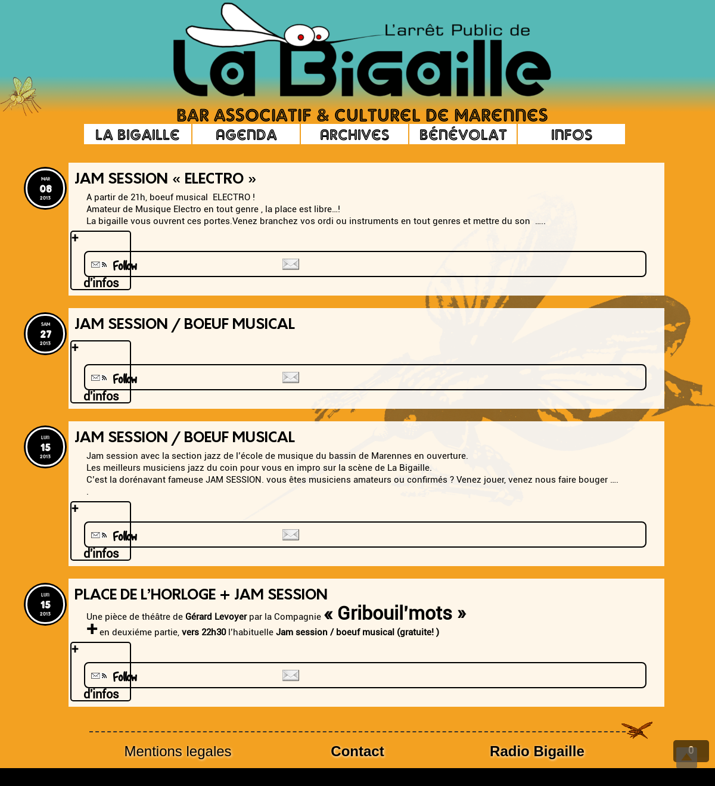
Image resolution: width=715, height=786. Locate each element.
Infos (571, 134)
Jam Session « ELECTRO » (165, 180)
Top (686, 757)
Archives (354, 134)
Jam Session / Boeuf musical (184, 325)
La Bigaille (137, 134)
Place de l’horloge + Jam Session (201, 596)
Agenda (246, 134)
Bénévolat (463, 134)
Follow (112, 266)
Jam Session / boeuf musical (184, 438)
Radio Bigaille (537, 751)
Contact (357, 751)
